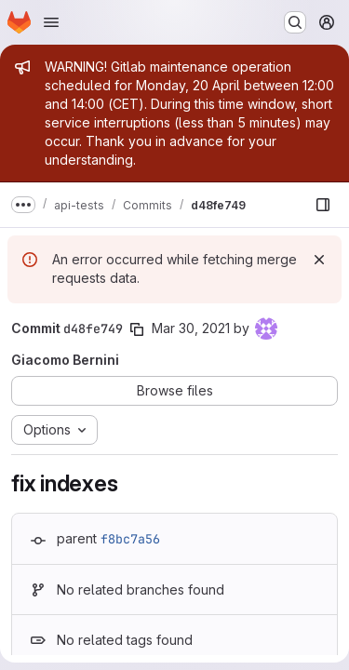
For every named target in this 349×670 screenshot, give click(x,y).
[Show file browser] (323, 205)
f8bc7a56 (130, 538)
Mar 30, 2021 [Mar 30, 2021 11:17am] (191, 328)
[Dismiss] (319, 259)
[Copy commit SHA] (137, 329)
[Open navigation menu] (51, 22)
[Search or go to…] (295, 22)
